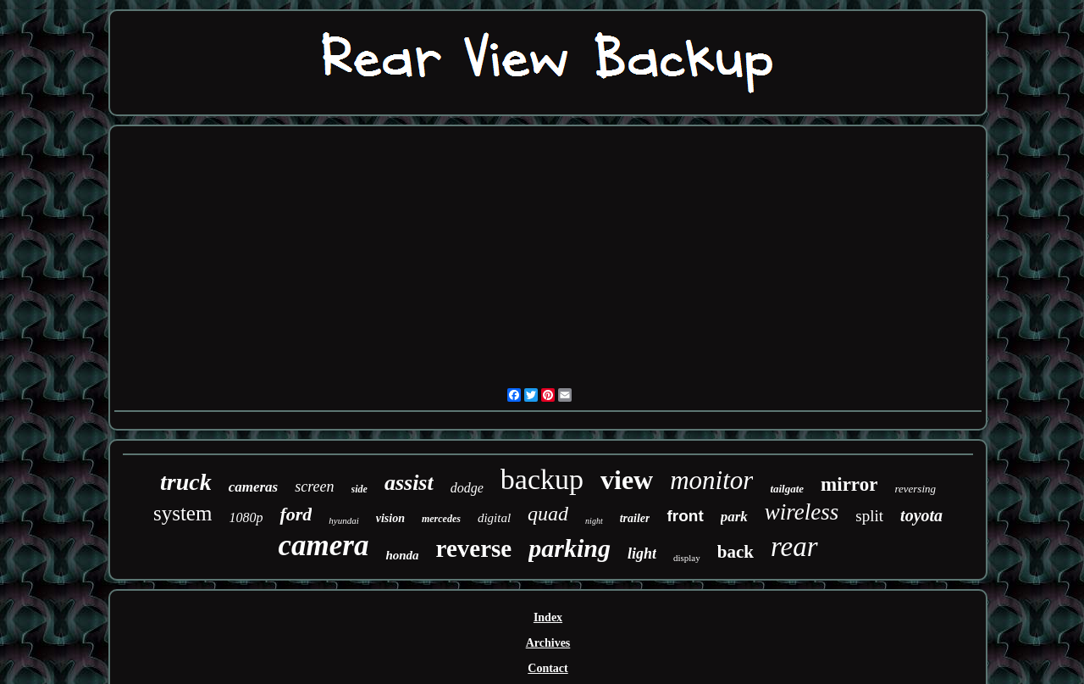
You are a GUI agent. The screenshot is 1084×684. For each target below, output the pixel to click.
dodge (467, 488)
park (734, 517)
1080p (246, 517)
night (594, 521)
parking (569, 548)
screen (314, 486)
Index (548, 617)
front (684, 516)
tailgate (787, 488)
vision (390, 518)
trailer (635, 518)
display (686, 558)
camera (323, 545)
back (735, 552)
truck (186, 482)
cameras (254, 487)
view (626, 479)
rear (794, 546)
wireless (802, 512)
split (869, 516)
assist (409, 482)
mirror (849, 484)
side (359, 489)
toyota (921, 515)
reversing (915, 488)
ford (295, 514)
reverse (474, 548)
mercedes (441, 519)
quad (548, 514)
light (642, 553)
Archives (548, 643)
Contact (547, 668)
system (182, 513)
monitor (711, 480)
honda (401, 555)
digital (494, 518)
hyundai (343, 520)
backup (542, 479)
